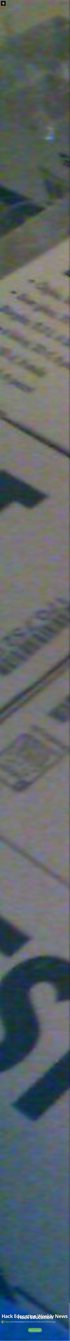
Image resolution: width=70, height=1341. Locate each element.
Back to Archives (35, 1330)
